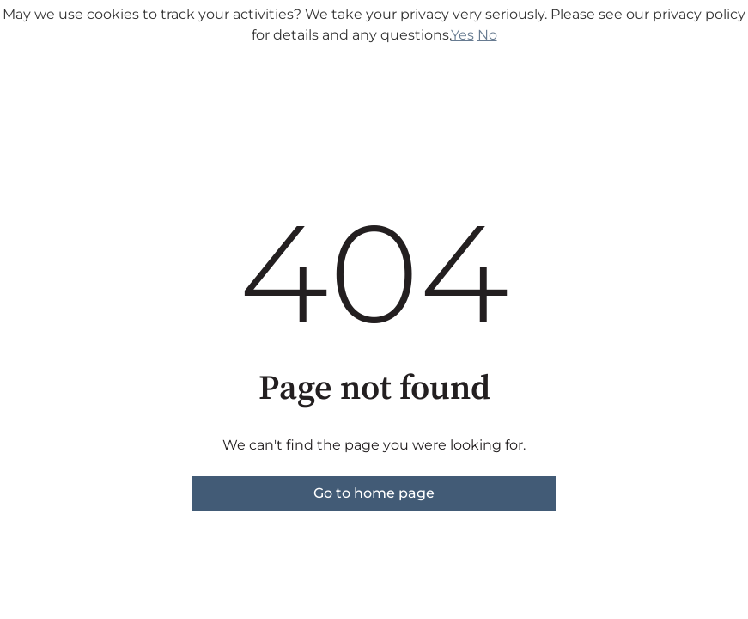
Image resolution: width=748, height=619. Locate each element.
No (487, 35)
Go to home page (374, 493)
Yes (462, 35)
